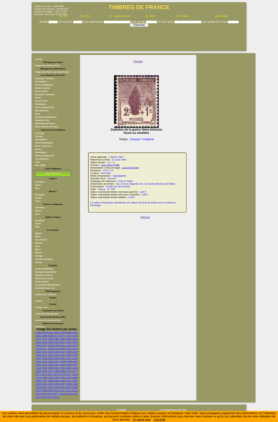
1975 (57, 374)
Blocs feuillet (41, 91)
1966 (44, 371)
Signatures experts (44, 275)
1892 (75, 339)
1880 (51, 339)
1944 (38, 361)
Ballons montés (42, 88)
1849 (38, 332)
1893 (38, 342)
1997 (63, 384)
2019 (69, 393)
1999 (75, 384)
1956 (69, 364)
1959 (44, 368)
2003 (57, 387)
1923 (38, 351)
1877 (38, 339)
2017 (57, 393)
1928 (69, 351)
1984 (69, 377)
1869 (51, 335)
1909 (57, 345)
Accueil (38, 59)
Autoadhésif (41, 82)
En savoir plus (142, 419)
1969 (63, 371)
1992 (75, 380)
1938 (44, 358)
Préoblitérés (41, 104)
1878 (44, 339)
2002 (51, 387)
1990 (63, 380)
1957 (75, 364)
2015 (44, 393)
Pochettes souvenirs (45, 94)
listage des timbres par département (52, 72)
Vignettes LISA (42, 120)
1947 (57, 361)
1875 (69, 335)
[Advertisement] (139, 38)
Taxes (38, 201)
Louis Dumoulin (130, 167)
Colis (37, 114)
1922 (75, 348)
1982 (57, 377)
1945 (44, 361)
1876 (75, 335)
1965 (38, 371)
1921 (69, 348)
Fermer (138, 61)
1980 (44, 377)
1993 (38, 384)
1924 (44, 351)
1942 (69, 358)
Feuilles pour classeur (45, 294)
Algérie (38, 233)
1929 (75, 351)
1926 (57, 351)
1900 (57, 342)
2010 (57, 390)
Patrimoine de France (45, 123)
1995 (51, 384)
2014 (38, 393)
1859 (63, 332)
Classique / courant (44, 78)
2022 (44, 397)
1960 (51, 368)
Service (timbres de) (44, 107)
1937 (38, 358)
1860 (69, 332)
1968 (57, 371)
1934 (63, 355)
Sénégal (39, 256)
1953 (51, 364)
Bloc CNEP (40, 165)
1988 (51, 380)
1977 (69, 374)
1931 (44, 355)
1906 (38, 345)
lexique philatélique (44, 269)
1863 (38, 335)
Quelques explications (45, 272)
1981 (51, 377)
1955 (63, 364)
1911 (63, 345)
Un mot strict (166, 21)
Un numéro (65, 21)
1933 (57, 355)
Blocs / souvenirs (43, 146)
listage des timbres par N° (47, 65)
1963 (69, 368)
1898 (51, 342)
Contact (39, 301)
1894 (44, 342)
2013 (75, 390)
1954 (57, 364)
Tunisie (38, 262)
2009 (51, 390)
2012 (69, 390)
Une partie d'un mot (215, 21)
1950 (75, 361)
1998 (69, 384)
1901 (63, 342)
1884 (63, 339)
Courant (39, 136)
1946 (51, 361)
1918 (51, 348)
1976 (63, 374)
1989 (57, 380)
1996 (57, 384)
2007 (38, 390)
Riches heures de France (47, 127)
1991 (69, 380)
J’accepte (159, 419)
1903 (75, 342)
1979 (38, 377)
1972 (38, 374)
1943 (75, 358)
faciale (44, 21)
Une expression (93, 21)
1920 (63, 348)
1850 (44, 332)
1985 (75, 377)
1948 (63, 361)
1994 (44, 384)
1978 (75, 374)
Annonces (40, 327)
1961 (57, 368)
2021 (38, 397)
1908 (51, 345)
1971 (75, 371)
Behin (38, 236)
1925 (51, 351)
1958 (38, 368)
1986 (38, 380)
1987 (44, 380)
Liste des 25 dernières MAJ (48, 320)
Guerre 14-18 (41, 101)
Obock (38, 253)
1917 (44, 348)
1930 (38, 355)
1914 (69, 345)
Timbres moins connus (53, 173)
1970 (69, 371)
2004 (63, 387)
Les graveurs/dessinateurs (48, 285)
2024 (57, 397)
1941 (63, 358)
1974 (51, 374)
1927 (63, 351)
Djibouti (39, 243)
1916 (38, 348)
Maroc (38, 249)
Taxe (37, 188)
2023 (51, 397)
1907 (44, 345)
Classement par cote (45, 288)
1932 (51, 355)
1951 (38, 364)
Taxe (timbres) (42, 110)
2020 (75, 393)
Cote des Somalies (44, 259)
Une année (138, 21)
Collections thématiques (46, 314)
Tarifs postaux (42, 281)
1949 (69, 361)
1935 (69, 355)
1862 (75, 332)
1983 (63, 377)
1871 (63, 335)
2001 (44, 387)
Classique (40, 133)
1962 (63, 368)
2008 (44, 390)
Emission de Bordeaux (46, 117)
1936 (75, 355)
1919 (57, 348)
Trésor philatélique (44, 85)
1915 (75, 345)
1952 (44, 364)
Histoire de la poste (44, 278)
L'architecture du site (173, 409)
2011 (63, 390)
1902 (69, 342)
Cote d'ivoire (41, 240)
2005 (69, 387)
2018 (63, 393)
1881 (57, 339)
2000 (38, 387)
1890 (69, 339)
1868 (44, 335)
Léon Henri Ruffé (109, 165)
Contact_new (41, 307)
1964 (75, 368)
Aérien (38, 98)
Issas (37, 246)
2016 (51, 393)
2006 (75, 387)
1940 (57, 358)
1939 (51, 358)
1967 (51, 371)
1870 (57, 335)
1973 (44, 374)
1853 (57, 332)
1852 (51, 332)
